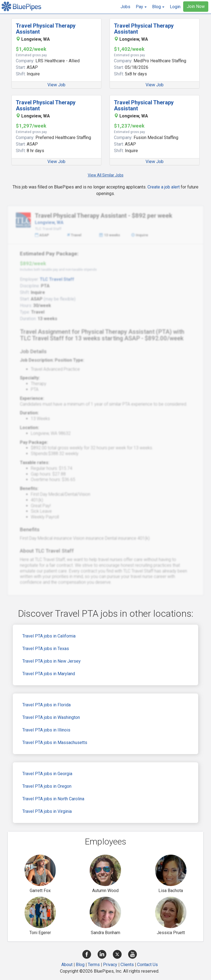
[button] (141, 7)
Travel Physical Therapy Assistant (46, 28)
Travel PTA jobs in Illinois (46, 730)
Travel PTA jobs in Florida (46, 704)
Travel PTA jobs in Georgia (47, 773)
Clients (127, 964)
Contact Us (147, 964)
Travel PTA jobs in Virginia (47, 811)
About (67, 964)
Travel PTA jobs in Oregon (46, 786)
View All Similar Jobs (105, 175)
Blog (80, 964)
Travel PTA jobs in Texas (45, 648)
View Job (56, 84)
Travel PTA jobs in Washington (51, 717)
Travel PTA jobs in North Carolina (53, 798)
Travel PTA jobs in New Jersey (51, 661)
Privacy (110, 964)
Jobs (125, 6)
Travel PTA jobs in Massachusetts (54, 742)
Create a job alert (163, 187)
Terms (94, 964)
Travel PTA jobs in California (49, 636)
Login (175, 6)
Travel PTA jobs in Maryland (48, 673)
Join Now (196, 6)
